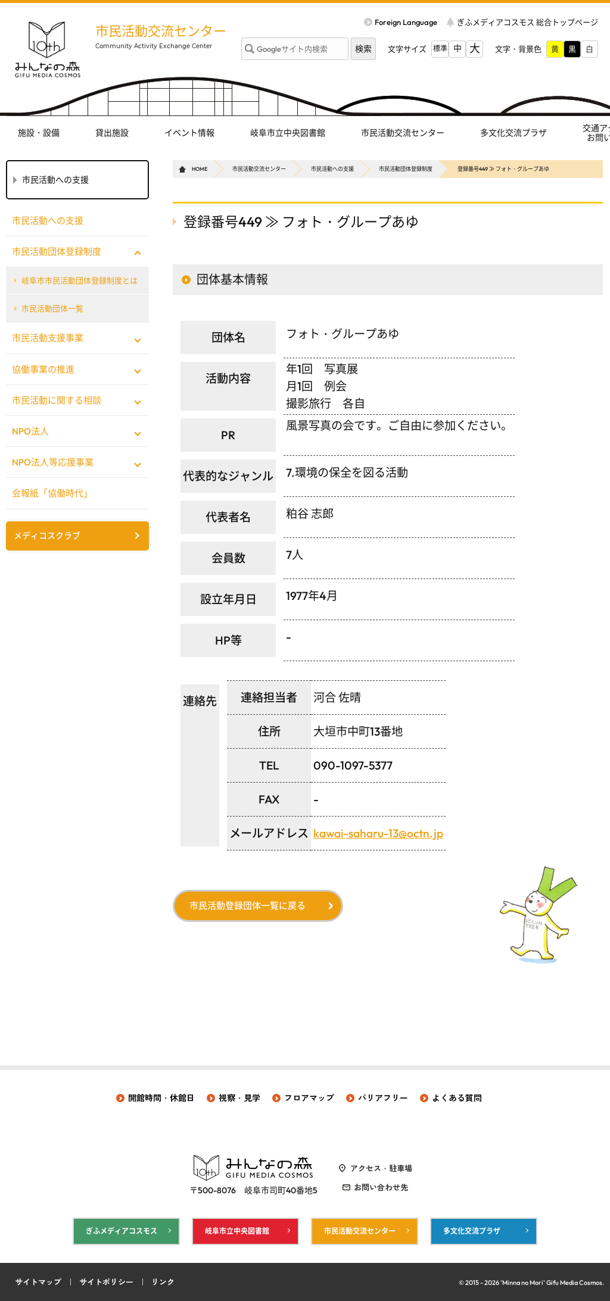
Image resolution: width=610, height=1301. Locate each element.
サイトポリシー (106, 1282)
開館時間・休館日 (161, 1098)
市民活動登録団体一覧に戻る (247, 905)
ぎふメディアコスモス (121, 1231)
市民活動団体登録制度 (405, 168)
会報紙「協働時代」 (52, 493)
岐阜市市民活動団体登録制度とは (79, 280)
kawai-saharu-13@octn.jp (378, 833)
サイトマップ (38, 1282)
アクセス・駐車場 (381, 1168)
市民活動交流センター (160, 31)
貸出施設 (112, 132)
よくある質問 (457, 1098)
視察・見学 (239, 1098)
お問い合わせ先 (381, 1187)
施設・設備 (39, 132)
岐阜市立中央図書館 (287, 132)
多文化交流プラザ (513, 132)
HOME (199, 168)
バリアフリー (383, 1098)
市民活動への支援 (332, 168)
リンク (163, 1282)
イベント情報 (189, 132)
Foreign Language (406, 22)
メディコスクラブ (47, 535)
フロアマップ (309, 1098)
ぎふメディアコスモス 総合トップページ (527, 22)
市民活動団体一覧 (52, 308)
